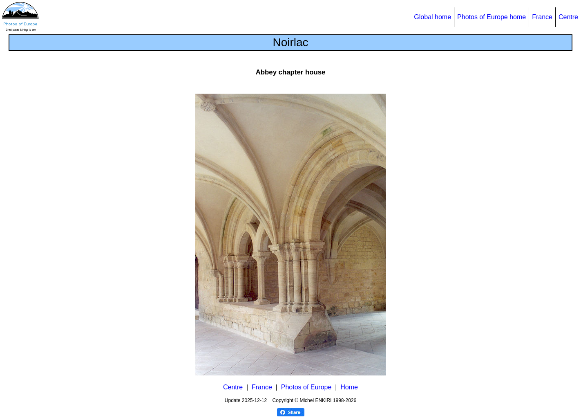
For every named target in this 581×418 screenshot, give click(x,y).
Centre (568, 16)
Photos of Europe (306, 387)
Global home (432, 16)
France (542, 16)
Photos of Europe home (491, 16)
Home (349, 387)
